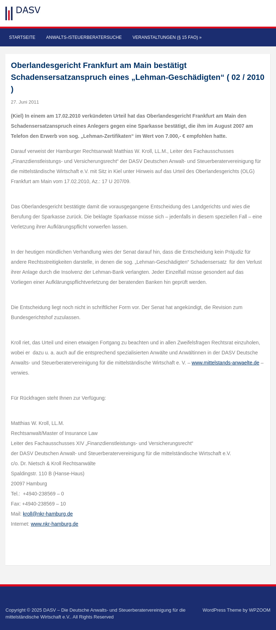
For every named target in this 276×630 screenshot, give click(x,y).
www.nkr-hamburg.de (54, 524)
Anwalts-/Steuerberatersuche (83, 37)
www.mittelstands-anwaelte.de (225, 363)
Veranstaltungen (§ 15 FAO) (167, 37)
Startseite (22, 37)
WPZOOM (260, 610)
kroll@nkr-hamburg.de (48, 514)
